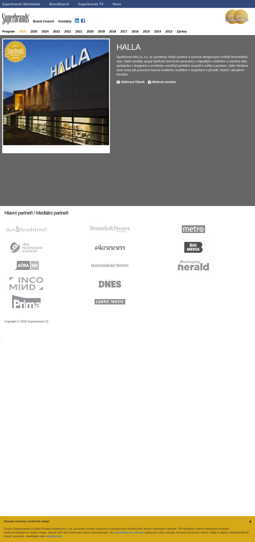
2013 (169, 31)
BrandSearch (59, 4)
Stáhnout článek (133, 82)
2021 (78, 31)
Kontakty (65, 21)
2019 (101, 31)
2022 (67, 31)
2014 (157, 31)
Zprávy (182, 31)
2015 (146, 31)
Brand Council (43, 21)
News (117, 4)
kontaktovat (53, 536)
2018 (112, 31)
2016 (135, 31)
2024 (45, 31)
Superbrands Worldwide (21, 4)
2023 (56, 31)
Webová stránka (164, 82)
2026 (22, 31)
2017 (123, 31)
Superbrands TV (91, 4)
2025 (34, 31)
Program (8, 31)
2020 (90, 31)
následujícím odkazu (129, 532)
